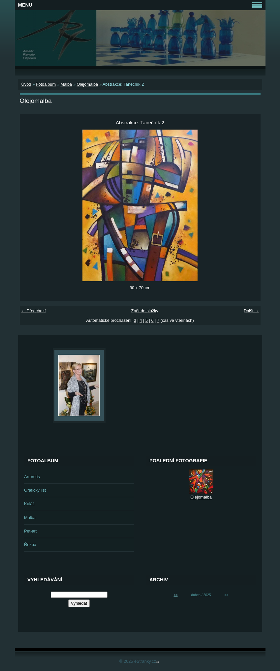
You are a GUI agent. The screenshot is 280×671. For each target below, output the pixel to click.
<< (176, 595)
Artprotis (32, 476)
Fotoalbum (46, 84)
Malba (66, 84)
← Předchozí (33, 310)
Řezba (30, 544)
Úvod (26, 84)
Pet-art (30, 531)
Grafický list (35, 490)
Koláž (29, 503)
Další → (251, 310)
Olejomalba (87, 84)
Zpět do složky (144, 310)
